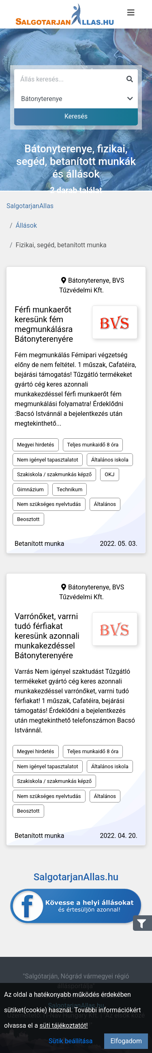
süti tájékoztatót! (64, 1025)
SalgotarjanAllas (30, 206)
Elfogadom (126, 1041)
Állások (26, 225)
